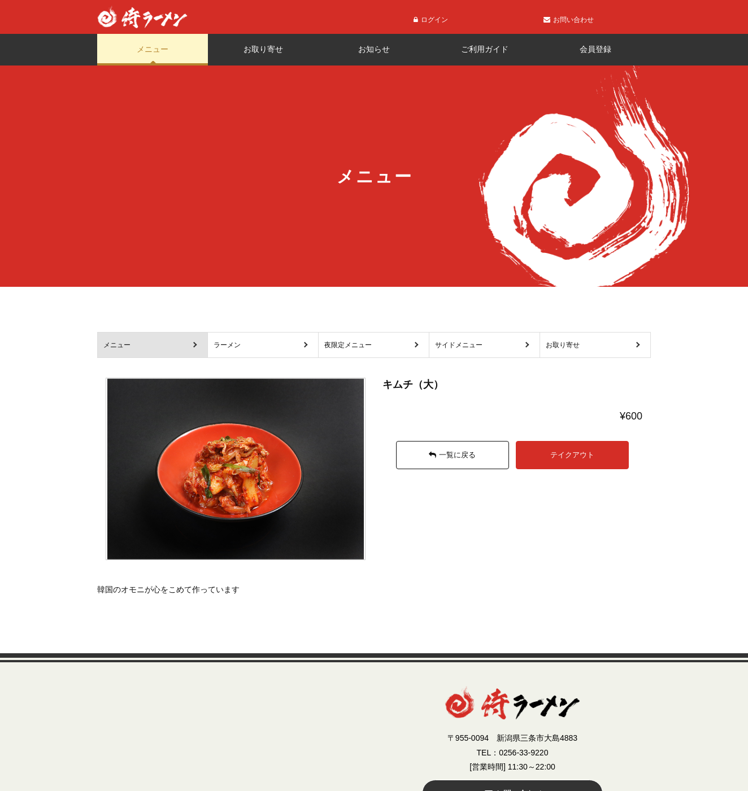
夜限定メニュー (348, 345)
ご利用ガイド (484, 49)
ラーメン (227, 345)
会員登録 (595, 49)
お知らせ (374, 49)
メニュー (152, 49)
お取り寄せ (263, 49)
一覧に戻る (452, 455)
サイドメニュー (458, 345)
